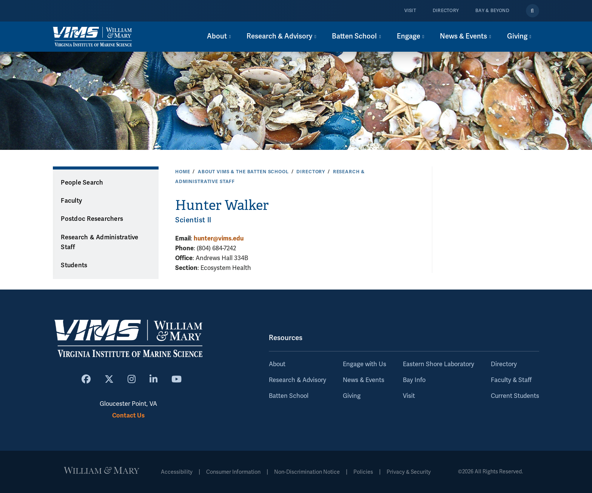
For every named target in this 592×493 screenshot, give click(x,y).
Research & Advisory (297, 380)
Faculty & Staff (511, 380)
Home (182, 172)
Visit (410, 11)
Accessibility (177, 472)
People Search (82, 182)
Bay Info (414, 380)
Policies (363, 472)
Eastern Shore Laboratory (438, 364)
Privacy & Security (409, 472)
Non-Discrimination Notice (307, 472)
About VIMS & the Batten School (243, 172)
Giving (352, 396)
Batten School (288, 396)
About (277, 364)
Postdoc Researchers (92, 219)
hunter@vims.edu (219, 238)
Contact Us (128, 415)
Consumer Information (233, 472)
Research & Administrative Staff (99, 242)
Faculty (71, 201)
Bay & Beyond (492, 11)
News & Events (363, 380)
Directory (446, 11)
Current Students (515, 396)
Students (74, 265)
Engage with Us (364, 364)
